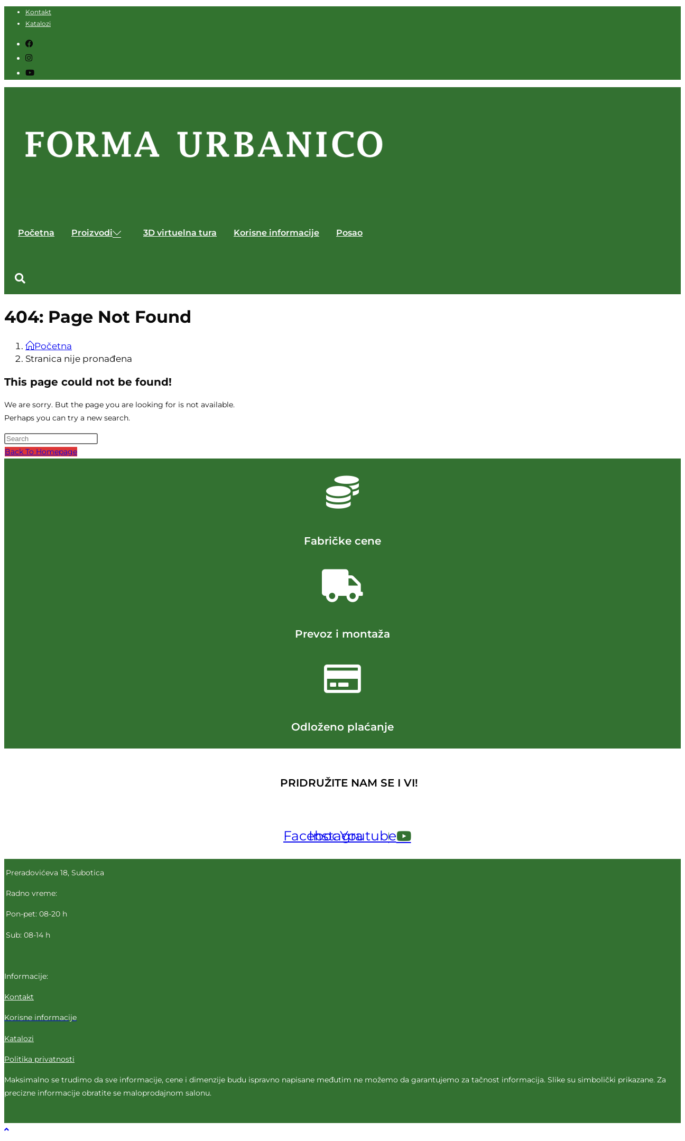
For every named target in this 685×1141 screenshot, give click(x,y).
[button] (20, 278)
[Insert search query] (51, 438)
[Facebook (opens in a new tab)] (29, 44)
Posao (349, 233)
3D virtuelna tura (180, 233)
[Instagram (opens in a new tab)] (28, 58)
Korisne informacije (276, 233)
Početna (36, 233)
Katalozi (38, 23)
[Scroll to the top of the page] (6, 1129)
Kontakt (38, 12)
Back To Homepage (41, 451)
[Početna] (48, 346)
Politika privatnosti (39, 1059)
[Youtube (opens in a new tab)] (29, 73)
